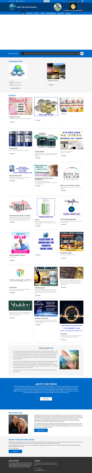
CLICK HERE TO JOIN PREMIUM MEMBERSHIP (73, 10)
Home (22, 13)
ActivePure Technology (41, 308)
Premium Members (51, 13)
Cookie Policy (53, 465)
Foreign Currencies (14, 106)
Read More (69, 68)
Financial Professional (15, 165)
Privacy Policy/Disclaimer (41, 465)
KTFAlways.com (15, 467)
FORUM (42, 13)
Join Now (46, 388)
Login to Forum (72, 1)
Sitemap (48, 465)
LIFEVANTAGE (13, 138)
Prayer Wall (61, 13)
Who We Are (29, 13)
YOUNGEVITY (13, 277)
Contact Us (68, 13)
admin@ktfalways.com (20, 1)
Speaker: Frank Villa (71, 65)
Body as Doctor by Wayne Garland (69, 175)
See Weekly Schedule (32, 72)
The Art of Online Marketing (48, 470)
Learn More (40, 420)
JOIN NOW (47, 1)
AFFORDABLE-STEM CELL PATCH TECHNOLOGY (44, 168)
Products (36, 13)
